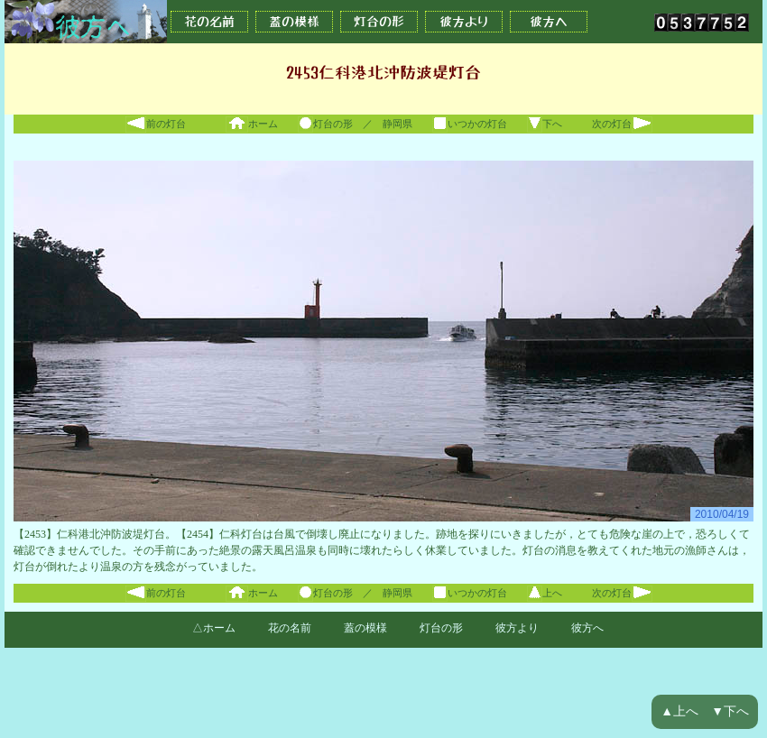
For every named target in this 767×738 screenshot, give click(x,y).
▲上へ (679, 711)
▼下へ (730, 711)
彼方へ (549, 21)
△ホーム (213, 628)
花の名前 (209, 21)
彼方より (463, 21)
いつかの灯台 (469, 123)
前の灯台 (156, 123)
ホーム (252, 123)
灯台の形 (379, 21)
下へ (544, 123)
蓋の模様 (294, 21)
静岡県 (397, 123)
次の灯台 (622, 123)
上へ (544, 592)
